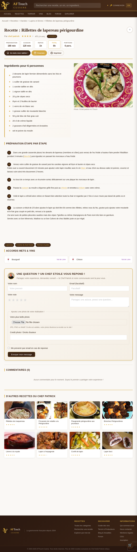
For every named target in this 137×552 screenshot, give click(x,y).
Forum (58, 14)
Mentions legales (126, 533)
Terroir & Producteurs (106, 529)
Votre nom (12, 283)
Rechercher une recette (83, 529)
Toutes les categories (82, 526)
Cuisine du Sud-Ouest (24, 245)
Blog (49, 14)
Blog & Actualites (104, 533)
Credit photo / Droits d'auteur (23, 332)
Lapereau (9, 245)
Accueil (7, 14)
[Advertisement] (68, 234)
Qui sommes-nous (127, 526)
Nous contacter (126, 529)
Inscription (124, 540)
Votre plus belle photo (20, 317)
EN (129, 5)
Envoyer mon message (21, 354)
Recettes (19, 14)
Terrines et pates (43, 245)
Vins (41, 14)
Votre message (76, 295)
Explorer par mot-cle (82, 533)
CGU (122, 537)
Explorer (69, 14)
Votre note (12, 295)
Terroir (31, 14)
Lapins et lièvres (36, 21)
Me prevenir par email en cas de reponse (28, 348)
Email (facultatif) (77, 283)
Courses (39, 53)
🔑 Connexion (117, 5)
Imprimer (56, 53)
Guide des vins (104, 526)
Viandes (23, 21)
